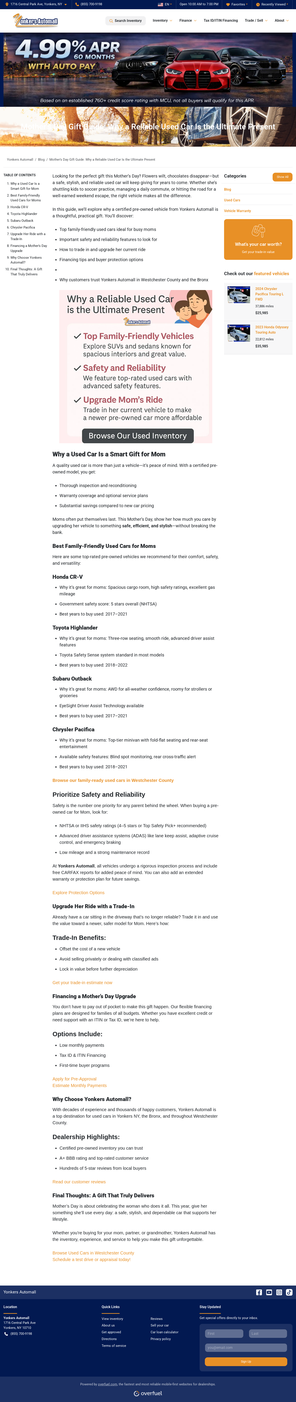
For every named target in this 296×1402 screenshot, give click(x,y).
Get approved (111, 1332)
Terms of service (114, 1346)
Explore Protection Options (78, 892)
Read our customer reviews (79, 1181)
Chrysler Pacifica (22, 227)
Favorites (235, 4)
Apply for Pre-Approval (74, 1079)
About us (108, 1325)
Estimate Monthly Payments (79, 1085)
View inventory (112, 1319)
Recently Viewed (271, 4)
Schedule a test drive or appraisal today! (91, 1259)
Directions (109, 1339)
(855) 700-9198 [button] (88, 4)
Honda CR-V (19, 207)
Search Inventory (126, 20)
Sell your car (160, 1325)
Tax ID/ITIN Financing (221, 20)
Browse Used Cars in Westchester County (93, 1253)
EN (163, 4)
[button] (37, 4)
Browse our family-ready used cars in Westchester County (113, 780)
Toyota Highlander (23, 214)
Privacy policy (161, 1339)
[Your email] (246, 1347)
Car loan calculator (164, 1332)
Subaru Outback (21, 221)
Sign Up (246, 1361)
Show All (282, 177)
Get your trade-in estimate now (82, 982)
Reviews (157, 1319)
